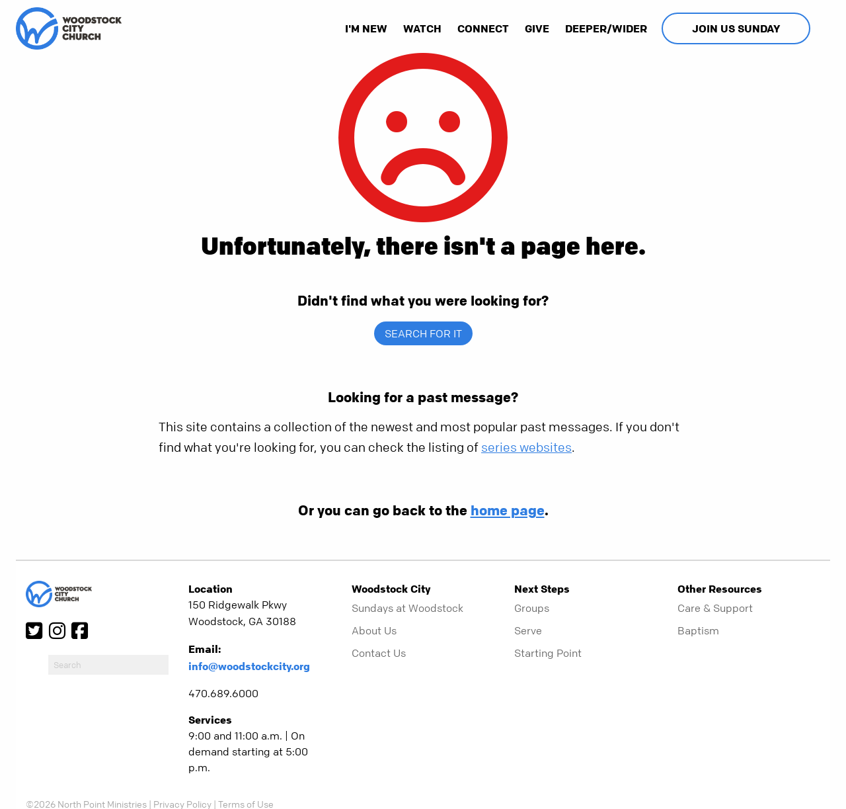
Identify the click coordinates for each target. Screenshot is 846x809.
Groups (531, 608)
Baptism (698, 630)
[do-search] (108, 665)
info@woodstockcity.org (249, 666)
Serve (528, 630)
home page (508, 510)
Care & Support (715, 608)
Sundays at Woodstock (407, 608)
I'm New (366, 28)
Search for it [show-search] (423, 333)
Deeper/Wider (606, 28)
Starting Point (548, 653)
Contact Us (379, 653)
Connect (483, 28)
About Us (374, 630)
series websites (526, 447)
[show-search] (821, 28)
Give (537, 28)
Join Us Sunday (736, 28)
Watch (422, 28)
